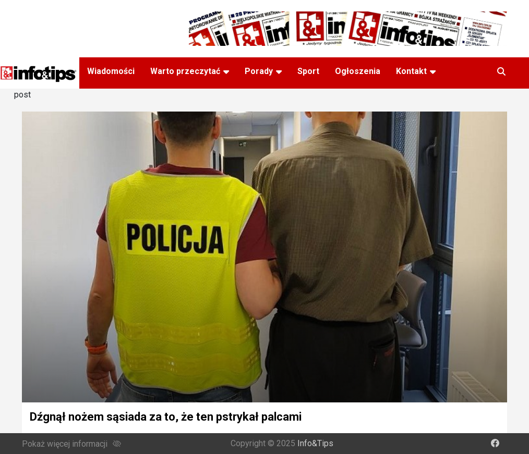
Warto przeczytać (185, 71)
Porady (259, 71)
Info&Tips (315, 443)
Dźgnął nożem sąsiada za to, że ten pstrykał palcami (166, 416)
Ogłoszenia (357, 71)
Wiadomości (111, 71)
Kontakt (411, 71)
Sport (308, 71)
